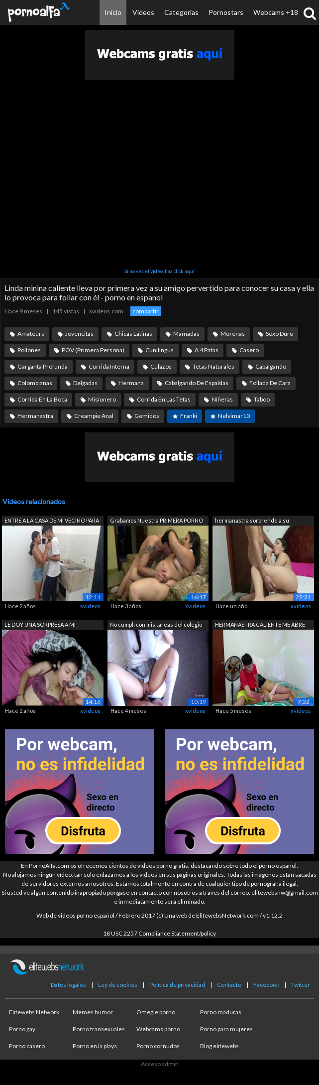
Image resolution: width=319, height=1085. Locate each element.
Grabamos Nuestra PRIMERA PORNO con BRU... (156, 521)
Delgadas (85, 383)
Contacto (229, 984)
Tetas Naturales (213, 366)
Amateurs (30, 333)
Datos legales (68, 984)
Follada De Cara (270, 383)
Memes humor (93, 1012)
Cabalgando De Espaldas (196, 383)
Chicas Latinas (133, 333)
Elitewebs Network (34, 1012)
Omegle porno (155, 1012)
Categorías (181, 12)
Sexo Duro (279, 333)
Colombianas (34, 383)
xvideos (90, 606)
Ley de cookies (117, 984)
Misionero (102, 399)
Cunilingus (159, 350)
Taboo (262, 399)
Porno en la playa (95, 1046)
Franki (188, 415)
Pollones (29, 350)
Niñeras (222, 399)
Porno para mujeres (226, 1029)
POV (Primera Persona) (93, 350)
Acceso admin (160, 1064)
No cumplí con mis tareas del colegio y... (156, 625)
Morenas (232, 333)
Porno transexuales (99, 1029)
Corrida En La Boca (42, 399)
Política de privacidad (177, 984)
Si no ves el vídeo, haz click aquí (159, 271)
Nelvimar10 (234, 415)
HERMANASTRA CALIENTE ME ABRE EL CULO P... (260, 625)
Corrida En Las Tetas (164, 399)
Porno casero (27, 1046)
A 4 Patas (206, 350)
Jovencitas (79, 333)
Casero (249, 350)
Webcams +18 (275, 12)
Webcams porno (158, 1029)
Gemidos (146, 415)
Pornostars (226, 12)
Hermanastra (35, 415)
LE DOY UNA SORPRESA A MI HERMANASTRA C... (40, 625)
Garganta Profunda (42, 366)
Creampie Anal (93, 415)
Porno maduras (220, 1012)
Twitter (300, 984)
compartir (145, 311)
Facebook (266, 984)
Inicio (113, 12)
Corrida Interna (109, 366)
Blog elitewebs (219, 1046)
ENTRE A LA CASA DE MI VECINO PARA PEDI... (51, 521)
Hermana (131, 383)
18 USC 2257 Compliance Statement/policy (159, 933)
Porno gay (22, 1029)
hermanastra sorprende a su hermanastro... (252, 521)
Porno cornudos (158, 1046)
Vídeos (143, 12)
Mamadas (186, 333)
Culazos (161, 366)
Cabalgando (270, 366)
